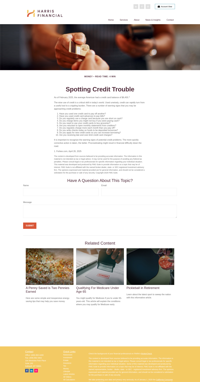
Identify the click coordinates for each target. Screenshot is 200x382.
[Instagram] (36, 370)
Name (26, 185)
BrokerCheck (146, 354)
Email (104, 185)
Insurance (67, 363)
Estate (65, 360)
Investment (67, 358)
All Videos (67, 377)
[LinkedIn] (136, 6)
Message (27, 202)
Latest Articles (69, 374)
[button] (111, 20)
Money (66, 369)
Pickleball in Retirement (143, 288)
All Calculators (69, 380)
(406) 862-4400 (37, 355)
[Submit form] (29, 226)
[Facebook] (142, 6)
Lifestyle (66, 371)
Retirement (67, 355)
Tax (64, 366)
